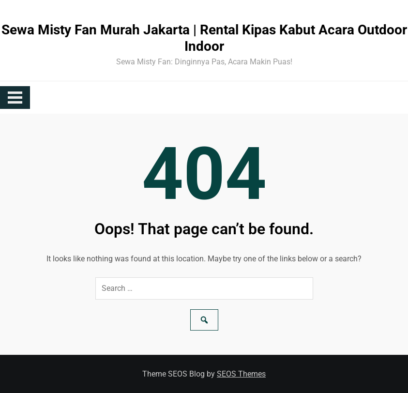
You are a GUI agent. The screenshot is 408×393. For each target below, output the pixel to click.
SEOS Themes (241, 373)
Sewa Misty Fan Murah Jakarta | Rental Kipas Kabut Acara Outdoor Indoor (204, 38)
